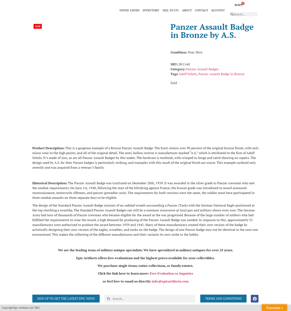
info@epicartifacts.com (170, 281)
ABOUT (187, 10)
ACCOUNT (218, 10)
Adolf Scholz (188, 74)
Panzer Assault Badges (202, 69)
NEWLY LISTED (129, 10)
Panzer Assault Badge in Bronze (221, 74)
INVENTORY (151, 10)
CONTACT (201, 10)
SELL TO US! (170, 10)
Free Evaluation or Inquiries (171, 273)
